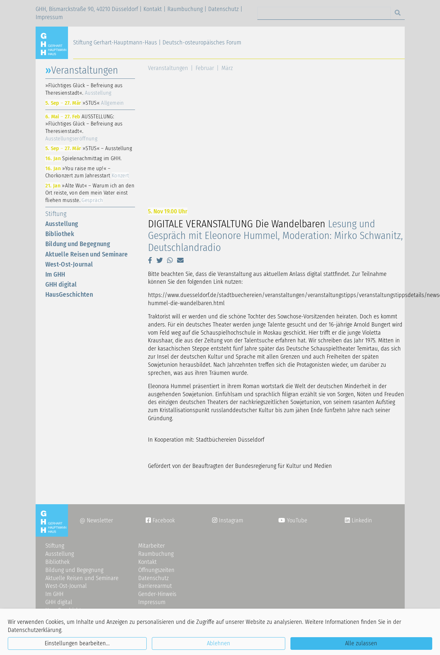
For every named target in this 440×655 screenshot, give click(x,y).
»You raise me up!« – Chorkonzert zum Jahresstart (87, 172)
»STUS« (84, 103)
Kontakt (152, 9)
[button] (150, 260)
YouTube (292, 520)
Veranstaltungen (168, 68)
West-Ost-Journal (69, 264)
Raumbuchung (185, 9)
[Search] (324, 13)
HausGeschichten (69, 294)
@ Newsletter (96, 520)
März (227, 68)
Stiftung (56, 214)
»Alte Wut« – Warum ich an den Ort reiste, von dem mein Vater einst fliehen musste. (90, 192)
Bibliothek (59, 234)
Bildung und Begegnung (77, 244)
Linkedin (361, 520)
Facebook (160, 520)
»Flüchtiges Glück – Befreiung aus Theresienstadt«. (84, 89)
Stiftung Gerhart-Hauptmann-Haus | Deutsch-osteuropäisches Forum (157, 42)
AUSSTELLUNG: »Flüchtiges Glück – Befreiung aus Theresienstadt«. (84, 127)
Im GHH (55, 274)
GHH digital (61, 284)
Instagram (227, 520)
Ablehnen (218, 643)
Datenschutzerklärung (34, 630)
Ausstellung (61, 224)
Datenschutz (223, 9)
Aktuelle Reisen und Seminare (86, 254)
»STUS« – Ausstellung (88, 148)
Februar (205, 68)
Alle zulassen (361, 643)
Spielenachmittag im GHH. (83, 158)
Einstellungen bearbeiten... (77, 643)
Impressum (49, 17)
